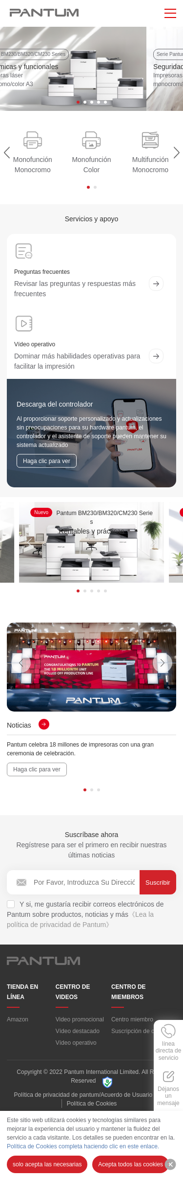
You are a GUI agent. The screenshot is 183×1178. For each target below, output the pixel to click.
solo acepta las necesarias (47, 1164)
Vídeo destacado (78, 1035)
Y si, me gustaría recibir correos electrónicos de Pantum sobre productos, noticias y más (85, 919)
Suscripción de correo (139, 1035)
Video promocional (80, 1023)
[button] (78, 106)
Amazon (17, 1023)
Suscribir (157, 887)
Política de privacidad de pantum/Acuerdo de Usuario (83, 1099)
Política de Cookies (92, 1108)
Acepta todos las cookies (130, 1164)
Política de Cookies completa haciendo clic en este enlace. (83, 1146)
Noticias (28, 729)
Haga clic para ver (37, 773)
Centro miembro (132, 1023)
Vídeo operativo (76, 1047)
